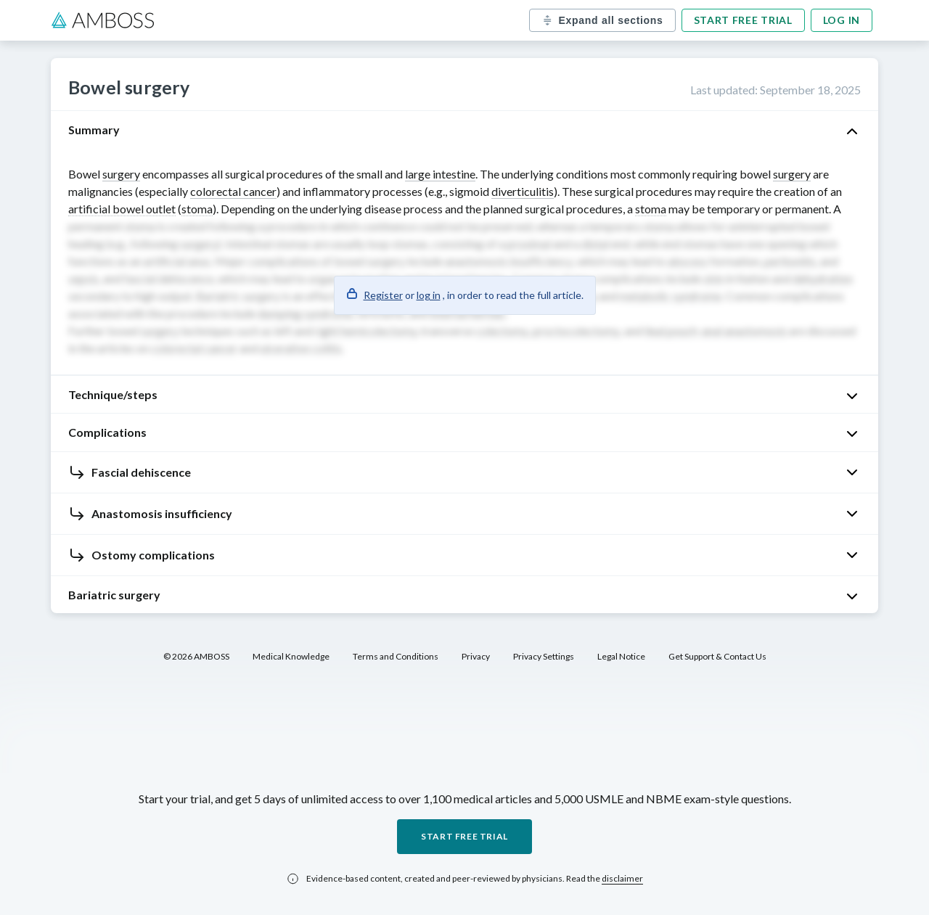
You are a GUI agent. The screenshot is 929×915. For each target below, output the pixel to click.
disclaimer (622, 878)
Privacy (476, 656)
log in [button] (429, 295)
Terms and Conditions (395, 656)
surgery (121, 174)
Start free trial (743, 20)
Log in (841, 20)
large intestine (440, 174)
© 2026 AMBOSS (196, 656)
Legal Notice (621, 656)
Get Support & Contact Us (717, 656)
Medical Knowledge (291, 656)
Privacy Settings (543, 656)
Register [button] (383, 295)
